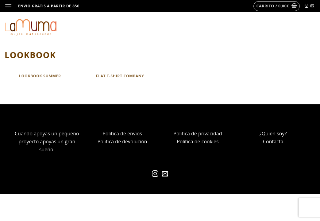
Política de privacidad (197, 133)
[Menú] (8, 6)
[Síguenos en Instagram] (306, 6)
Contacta (273, 141)
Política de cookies (198, 141)
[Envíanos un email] (312, 6)
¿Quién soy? (273, 133)
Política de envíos (122, 133)
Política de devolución (122, 141)
